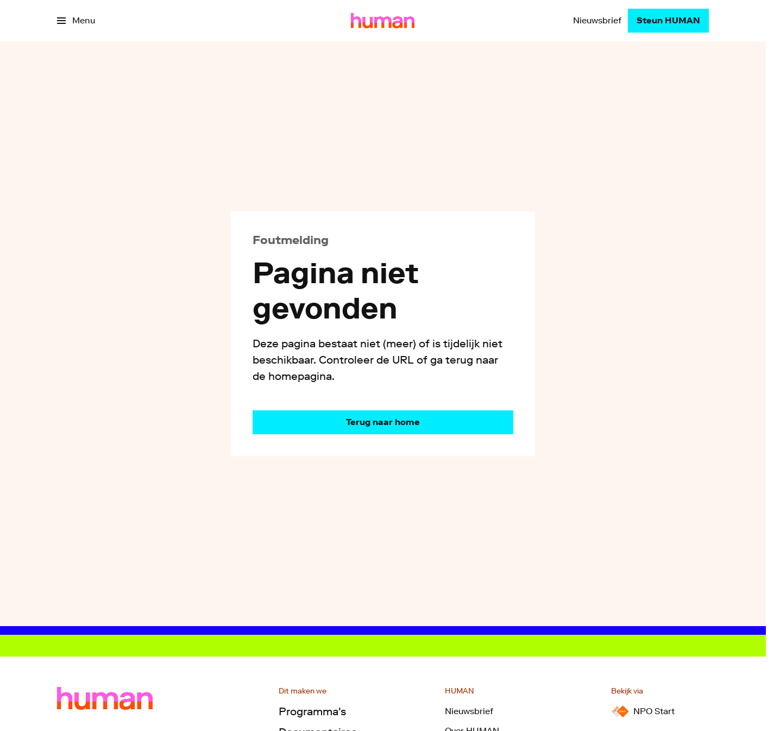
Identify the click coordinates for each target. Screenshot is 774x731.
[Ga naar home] (382, 20)
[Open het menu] (76, 21)
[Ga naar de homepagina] (383, 422)
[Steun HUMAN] (668, 21)
